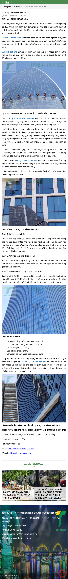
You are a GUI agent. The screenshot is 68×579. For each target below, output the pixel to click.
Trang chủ (7, 7)
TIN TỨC (17, 7)
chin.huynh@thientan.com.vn (22, 534)
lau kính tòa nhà (38, 361)
